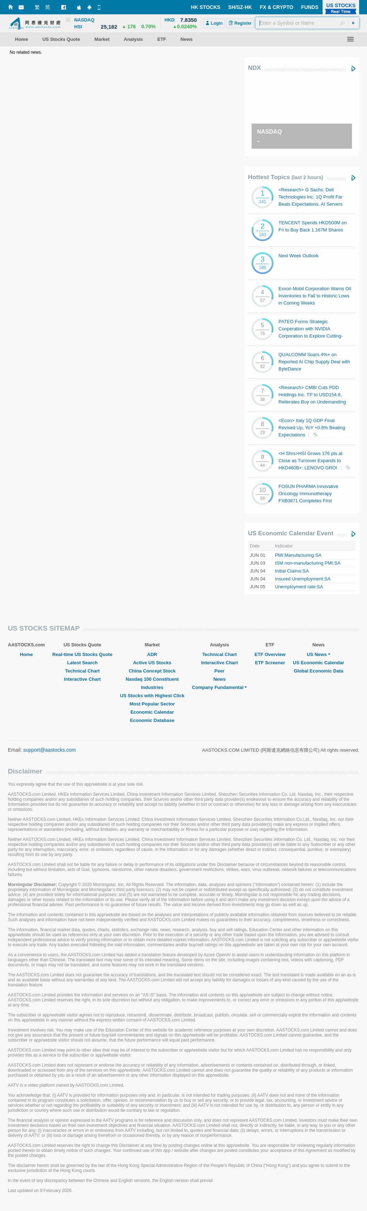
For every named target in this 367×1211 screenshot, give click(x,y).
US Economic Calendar (318, 662)
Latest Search (82, 662)
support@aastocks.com (49, 750)
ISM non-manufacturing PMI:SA (307, 563)
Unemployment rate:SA (299, 586)
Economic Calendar (152, 712)
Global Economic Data (318, 671)
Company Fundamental (219, 687)
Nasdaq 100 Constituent (152, 679)
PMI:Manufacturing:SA (298, 555)
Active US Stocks (152, 662)
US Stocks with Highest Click (152, 695)
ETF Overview (269, 654)
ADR (152, 654)
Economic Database (152, 720)
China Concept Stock (152, 671)
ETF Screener (270, 662)
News (219, 679)
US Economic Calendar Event (290, 533)
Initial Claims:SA (292, 571)
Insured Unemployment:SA (302, 578)
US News (318, 654)
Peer (219, 671)
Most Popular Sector (152, 704)
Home (26, 654)
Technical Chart (82, 671)
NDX (254, 67)
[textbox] (307, 23)
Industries (152, 687)
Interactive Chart (82, 679)
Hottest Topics (285, 177)
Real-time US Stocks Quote (82, 654)
